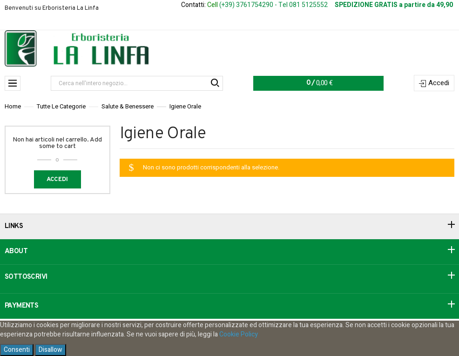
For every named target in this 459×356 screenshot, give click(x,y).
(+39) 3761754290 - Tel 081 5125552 (273, 5)
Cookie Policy (238, 334)
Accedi (438, 83)
